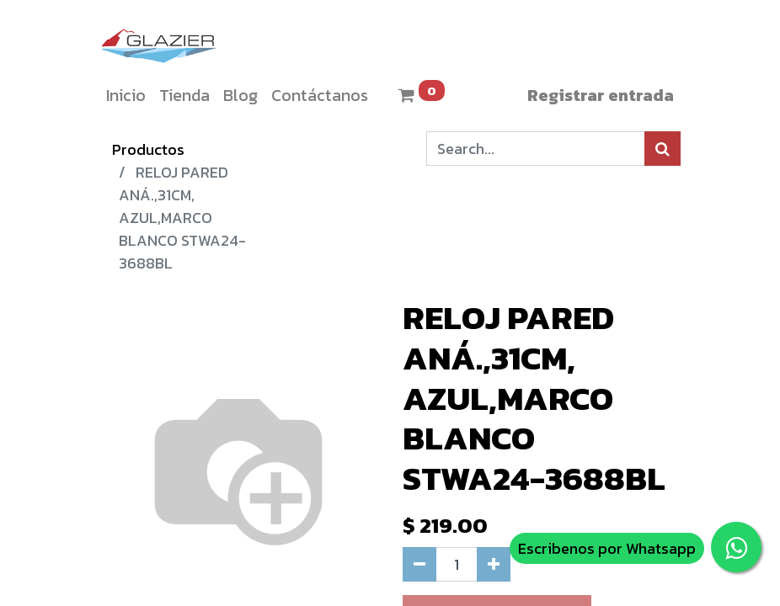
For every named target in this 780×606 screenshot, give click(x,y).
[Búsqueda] (662, 148)
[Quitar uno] (419, 564)
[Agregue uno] (493, 564)
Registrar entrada (600, 95)
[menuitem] (125, 95)
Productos (148, 149)
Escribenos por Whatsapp (607, 548)
